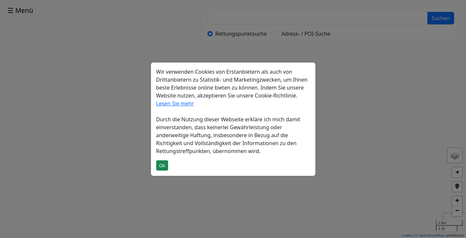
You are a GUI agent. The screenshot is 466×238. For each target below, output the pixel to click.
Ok (162, 165)
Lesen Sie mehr (175, 103)
